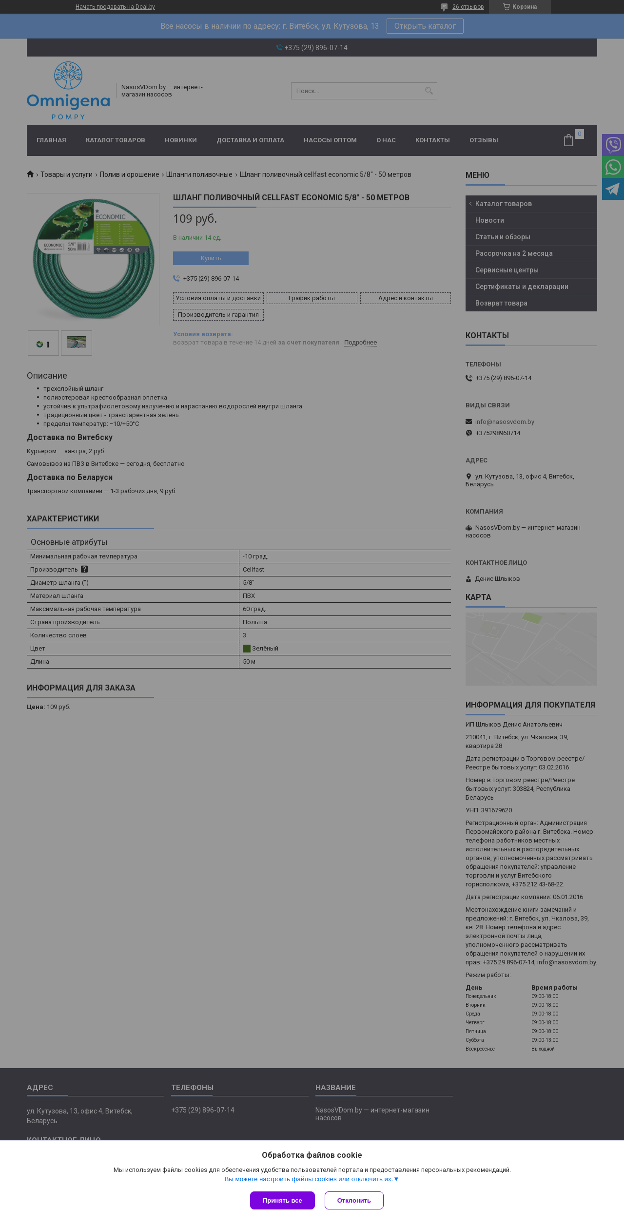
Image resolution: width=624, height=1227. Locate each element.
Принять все (282, 1200)
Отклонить (354, 1200)
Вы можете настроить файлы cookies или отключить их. (308, 1179)
